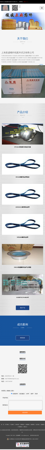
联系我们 (20, 426)
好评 (27, 393)
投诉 (36, 393)
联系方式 (22, 358)
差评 (31, 393)
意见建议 (21, 393)
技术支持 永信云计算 (34, 435)
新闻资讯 (22, 352)
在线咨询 (22, 384)
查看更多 (22, 337)
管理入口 (25, 426)
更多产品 (22, 307)
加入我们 (37, 424)
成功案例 (27, 424)
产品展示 (12, 424)
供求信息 (17, 424)
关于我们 (7, 424)
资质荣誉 (32, 424)
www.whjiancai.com (25, 435)
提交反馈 (25, 412)
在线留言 (42, 424)
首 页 (2, 424)
